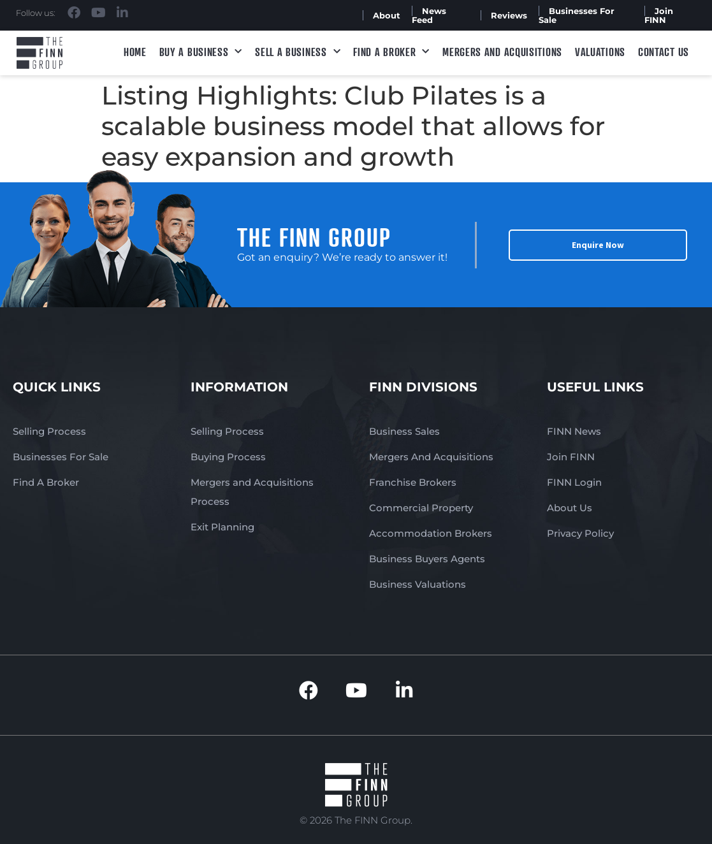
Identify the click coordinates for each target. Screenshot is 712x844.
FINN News (574, 431)
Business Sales (404, 431)
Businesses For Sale (576, 15)
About (386, 15)
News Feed (429, 15)
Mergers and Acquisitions (502, 52)
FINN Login (574, 482)
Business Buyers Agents (427, 559)
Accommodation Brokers (430, 533)
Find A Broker (391, 51)
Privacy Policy (580, 533)
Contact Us (663, 52)
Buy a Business (201, 51)
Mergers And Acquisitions (431, 457)
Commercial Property (421, 508)
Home (135, 52)
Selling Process (49, 431)
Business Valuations (417, 584)
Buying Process (228, 457)
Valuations (600, 52)
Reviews (509, 15)
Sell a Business (297, 51)
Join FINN (658, 15)
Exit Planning (222, 527)
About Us (569, 508)
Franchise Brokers (412, 482)
